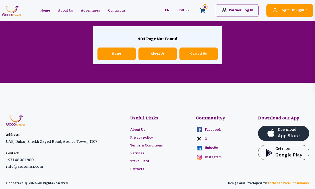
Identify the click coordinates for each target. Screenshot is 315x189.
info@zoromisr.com (24, 166)
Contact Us (198, 53)
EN (167, 10)
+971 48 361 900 (20, 159)
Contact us (117, 10)
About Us (65, 10)
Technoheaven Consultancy (288, 183)
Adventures (90, 10)
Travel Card (139, 161)
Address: (12, 134)
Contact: (12, 153)
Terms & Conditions (146, 145)
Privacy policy (141, 137)
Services (137, 153)
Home (45, 10)
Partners (137, 169)
